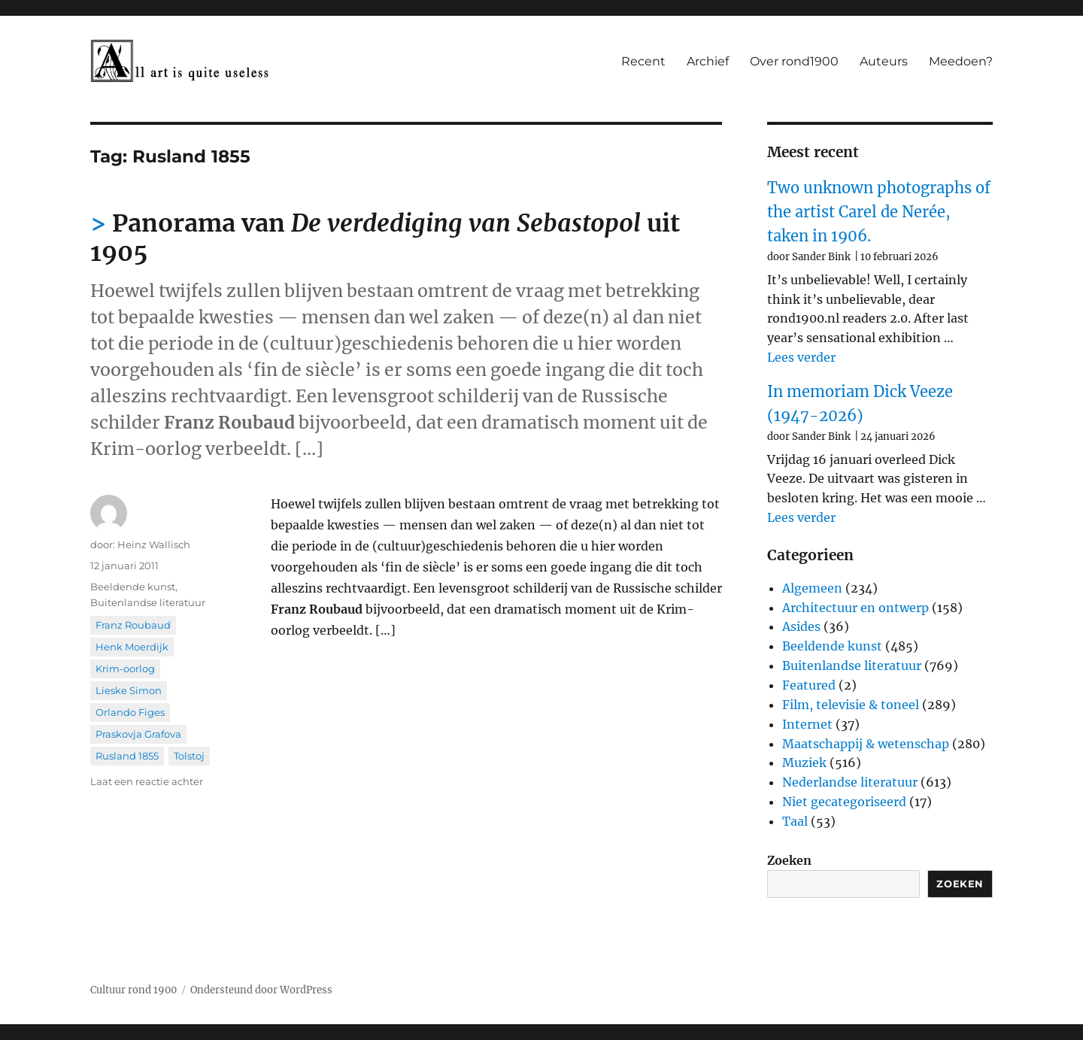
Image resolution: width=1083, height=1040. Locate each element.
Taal (795, 821)
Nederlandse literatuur (850, 782)
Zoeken (789, 860)
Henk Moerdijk (132, 647)
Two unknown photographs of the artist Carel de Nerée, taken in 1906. (878, 212)
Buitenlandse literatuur (147, 602)
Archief (708, 61)
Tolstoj (189, 756)
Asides (801, 626)
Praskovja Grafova (138, 734)
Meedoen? (961, 61)
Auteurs (884, 61)
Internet (807, 724)
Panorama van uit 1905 (385, 238)
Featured (809, 685)
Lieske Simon (129, 690)
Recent (643, 61)
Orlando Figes (130, 712)
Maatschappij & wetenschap (865, 743)
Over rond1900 (794, 61)
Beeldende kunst (132, 587)
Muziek (804, 762)
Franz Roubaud (133, 625)
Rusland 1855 (127, 756)
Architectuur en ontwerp (855, 607)
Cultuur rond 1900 (133, 990)
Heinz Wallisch (153, 544)
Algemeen (812, 588)
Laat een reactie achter (146, 781)
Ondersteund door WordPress (261, 990)
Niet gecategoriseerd (844, 801)
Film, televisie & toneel (850, 704)
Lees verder (801, 357)
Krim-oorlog (125, 669)
